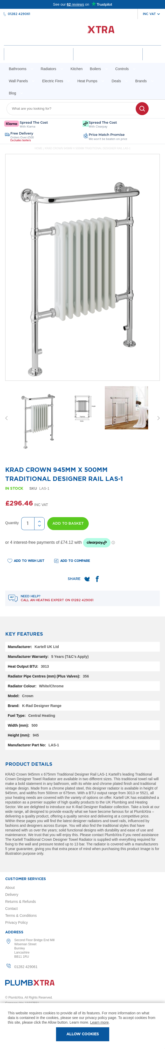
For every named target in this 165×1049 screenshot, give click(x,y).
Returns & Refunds (20, 901)
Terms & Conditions (21, 915)
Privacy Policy (16, 922)
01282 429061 (19, 14)
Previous (6, 418)
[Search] (142, 108)
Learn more (99, 1022)
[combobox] (74, 108)
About (10, 888)
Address (14, 932)
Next (158, 418)
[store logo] (82, 32)
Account (39, 58)
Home (38, 148)
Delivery (11, 894)
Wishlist (108, 58)
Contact (11, 908)
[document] (82, 1026)
